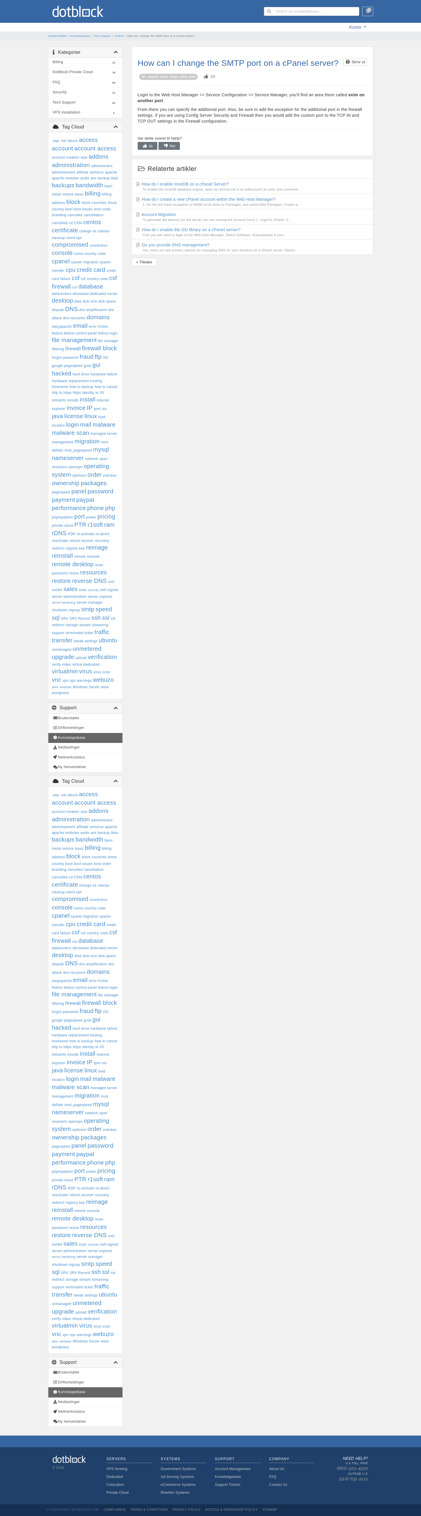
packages (94, 483)
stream (85, 625)
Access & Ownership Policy (231, 1509)
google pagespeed (67, 366)
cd (71, 223)
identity (88, 393)
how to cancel (106, 387)
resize (74, 573)
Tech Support (102, 36)
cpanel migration (84, 262)
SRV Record (80, 619)
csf (76, 278)
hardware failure (104, 374)
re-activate (85, 534)
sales (70, 589)
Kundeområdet (57, 36)
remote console (87, 556)
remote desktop (73, 564)
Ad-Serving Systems (177, 1477)
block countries (94, 203)
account (62, 148)
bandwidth (89, 185)
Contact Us (278, 1485)
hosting (96, 381)
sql (56, 617)
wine (105, 687)
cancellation (94, 215)
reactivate (60, 541)
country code (95, 254)
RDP (72, 534)
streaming (100, 625)
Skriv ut (355, 62)
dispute (58, 310)
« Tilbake (144, 262)
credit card (91, 270)
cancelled (60, 223)
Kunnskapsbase (80, 36)
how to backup (81, 387)
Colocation (115, 1485)
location (58, 425)
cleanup (58, 238)
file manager (108, 341)
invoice (76, 408)
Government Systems (178, 1469)
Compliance (114, 1509)
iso (104, 409)
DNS (71, 309)
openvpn (75, 467)
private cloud (62, 525)
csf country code (94, 279)
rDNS (59, 533)
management (63, 442)
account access (95, 148)
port (79, 516)
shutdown (60, 610)
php (110, 508)
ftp (98, 356)
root (111, 582)
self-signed (109, 590)
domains (98, 317)
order (94, 474)
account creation (65, 157)
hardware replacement (70, 381)
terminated (74, 633)
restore (61, 581)
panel (78, 491)
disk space (107, 301)
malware (104, 424)
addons (99, 156)
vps (73, 681)
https (77, 393)
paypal (85, 500)
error (93, 327)
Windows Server (86, 687)
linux (90, 416)
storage (72, 625)
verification (102, 657)
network (91, 459)
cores (78, 254)
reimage (97, 547)
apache (111, 172)
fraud (86, 356)
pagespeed (61, 492)
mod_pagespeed (78, 450)
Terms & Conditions (149, 1509)
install (88, 399)
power (91, 517)
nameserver (68, 458)
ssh (96, 617)
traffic (102, 632)
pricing (106, 516)
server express (100, 597)
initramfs (59, 400)
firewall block (99, 348)
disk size (90, 301)
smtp (87, 609)
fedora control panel (80, 333)
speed (104, 609)
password (100, 491)
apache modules (65, 178)
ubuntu (108, 640)
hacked (61, 373)
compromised (70, 244)
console (62, 253)
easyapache (62, 327)
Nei (169, 145)
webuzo (103, 680)
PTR (80, 524)
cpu (71, 270)
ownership (65, 483)
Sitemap (270, 1509)
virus (85, 671)
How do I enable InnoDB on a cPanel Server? (252, 187)
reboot (74, 541)
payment (63, 500)
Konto (355, 27)
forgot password (65, 358)
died (77, 301)
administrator (102, 166)
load (101, 417)
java (57, 416)
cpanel (61, 261)
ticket (88, 633)
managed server (104, 434)
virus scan (101, 672)
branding (59, 215)
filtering (58, 349)
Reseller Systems (175, 1493)
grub (87, 366)
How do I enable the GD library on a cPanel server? (252, 232)
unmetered (87, 648)
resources (93, 572)
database (91, 286)
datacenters (61, 294)
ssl (106, 617)
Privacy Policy (187, 1509)
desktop (62, 300)
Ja (147, 145)
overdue (109, 475)
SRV (65, 619)
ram (109, 524)
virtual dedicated (86, 664)
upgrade (63, 657)
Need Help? (345, 1469)
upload (80, 658)
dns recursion (74, 318)
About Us (276, 1469)
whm (55, 687)
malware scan (70, 433)
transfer (62, 640)
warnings (84, 681)
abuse (73, 141)
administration (71, 165)
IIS (102, 393)
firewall (73, 348)
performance (69, 508)
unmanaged (61, 650)
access (88, 140)
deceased (81, 294)
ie (97, 393)
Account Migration (252, 217)
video (66, 664)
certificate (65, 230)
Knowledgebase (228, 1477)
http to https (61, 393)
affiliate (82, 172)
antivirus (97, 172)
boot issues (83, 209)
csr (74, 287)
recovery (102, 541)
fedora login (108, 333)
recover (87, 541)
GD (105, 358)
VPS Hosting (117, 1469)
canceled (75, 215)
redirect (58, 548)
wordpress (60, 693)
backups (63, 185)
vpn (65, 681)
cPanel (119, 36)
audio (84, 178)
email (80, 325)
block (73, 202)
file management (74, 340)
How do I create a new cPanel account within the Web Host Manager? (252, 202)
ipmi (97, 409)
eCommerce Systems (178, 1485)
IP (90, 408)
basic (79, 194)
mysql (101, 449)
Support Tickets (228, 1485)
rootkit (57, 590)
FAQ (273, 1477)
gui (96, 365)
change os (88, 231)
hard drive (81, 374)
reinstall (62, 555)
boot (69, 209)
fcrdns (103, 327)
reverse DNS (89, 581)
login (72, 424)
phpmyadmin (62, 517)
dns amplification (93, 310)
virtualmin (65, 671)
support (58, 633)
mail (85, 424)
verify (56, 664)
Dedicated (115, 1477)
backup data (108, 178)
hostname (60, 387)
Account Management (233, 1469)
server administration (69, 597)
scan (83, 590)
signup (74, 610)
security (93, 590)
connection (98, 245)
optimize (79, 475)
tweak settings (86, 641)
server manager (90, 602)
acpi (84, 157)
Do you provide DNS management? (252, 248)
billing (93, 193)
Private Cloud (118, 1493)
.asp (55, 141)
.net (63, 141)
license (73, 416)
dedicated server (103, 294)
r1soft (95, 524)
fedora (57, 333)
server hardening (64, 602)
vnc (56, 680)
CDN (78, 223)
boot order (102, 209)
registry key (75, 548)
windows (65, 687)
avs (94, 178)
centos (92, 222)
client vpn (74, 238)
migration (87, 441)
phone (95, 508)
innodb (73, 400)
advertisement (63, 172)
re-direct (102, 534)
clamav (103, 231)
